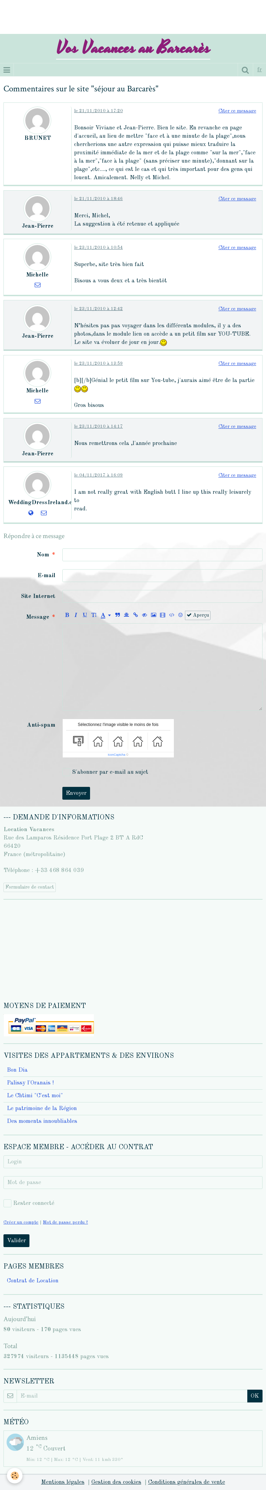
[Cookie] (15, 1475)
